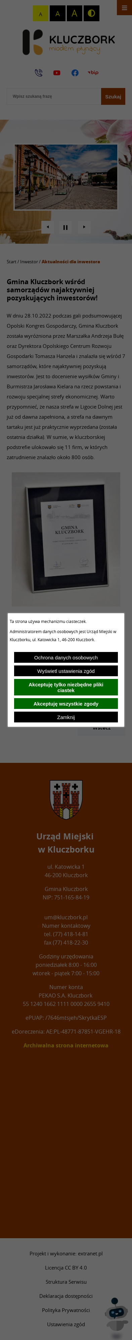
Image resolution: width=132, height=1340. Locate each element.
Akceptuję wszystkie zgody (66, 704)
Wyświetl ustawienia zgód (66, 671)
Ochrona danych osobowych (66, 657)
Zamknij (66, 717)
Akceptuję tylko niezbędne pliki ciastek (66, 687)
